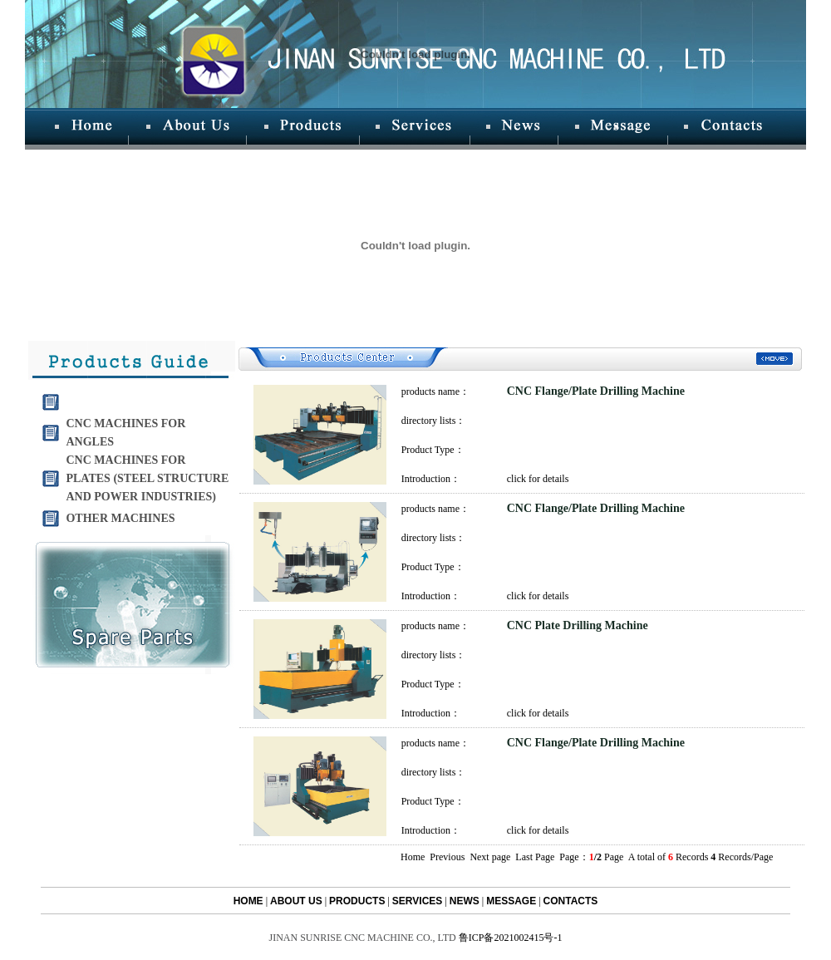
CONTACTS (570, 901)
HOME (248, 901)
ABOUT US (296, 901)
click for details (538, 479)
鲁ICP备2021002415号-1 (511, 937)
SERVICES (417, 901)
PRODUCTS (357, 901)
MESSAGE (511, 901)
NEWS (464, 901)
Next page (490, 857)
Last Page (536, 857)
